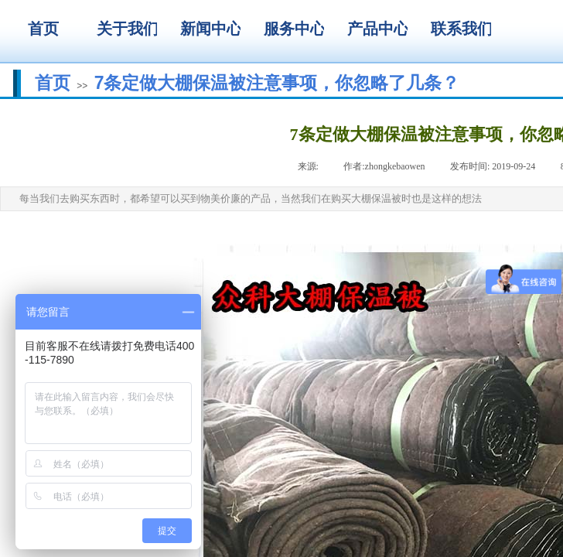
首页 (52, 83)
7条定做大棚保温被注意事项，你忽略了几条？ (277, 83)
